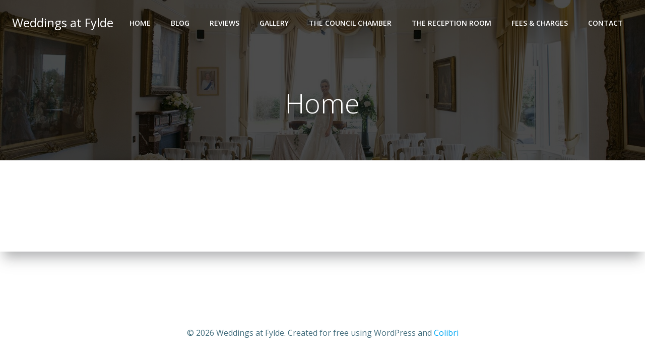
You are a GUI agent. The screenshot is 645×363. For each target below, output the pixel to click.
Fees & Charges (539, 23)
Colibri (446, 332)
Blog (180, 23)
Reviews (224, 23)
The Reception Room (451, 23)
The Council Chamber (350, 23)
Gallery (274, 23)
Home (140, 23)
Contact (605, 23)
